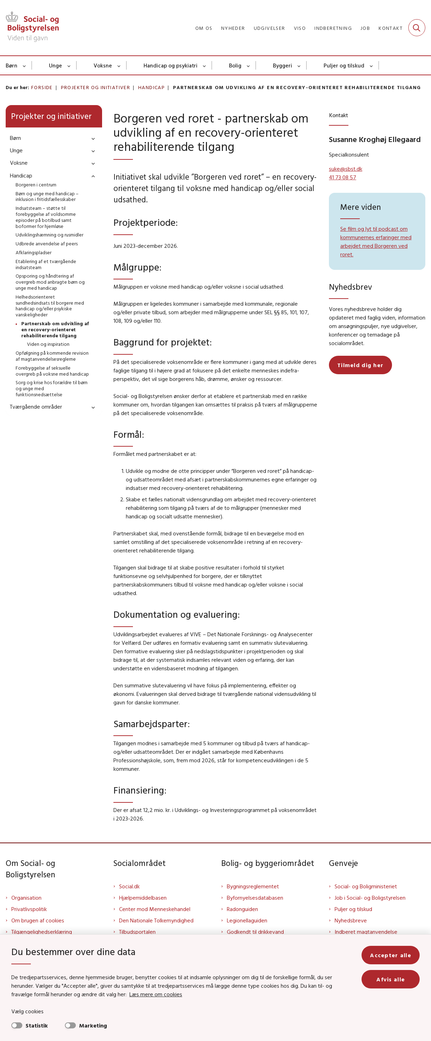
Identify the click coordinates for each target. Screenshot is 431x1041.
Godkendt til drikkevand (255, 931)
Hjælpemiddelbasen (143, 897)
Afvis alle (390, 979)
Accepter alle (390, 955)
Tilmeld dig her (360, 365)
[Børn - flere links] (24, 65)
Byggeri (282, 65)
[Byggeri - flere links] (299, 65)
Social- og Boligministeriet (366, 886)
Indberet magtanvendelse (366, 931)
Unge (55, 65)
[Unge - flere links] (69, 65)
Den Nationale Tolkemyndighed (156, 920)
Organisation (26, 897)
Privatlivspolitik (29, 908)
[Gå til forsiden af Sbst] (29, 27)
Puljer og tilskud (344, 65)
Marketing (93, 1025)
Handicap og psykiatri (170, 65)
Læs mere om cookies (155, 994)
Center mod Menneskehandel (154, 908)
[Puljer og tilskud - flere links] (371, 65)
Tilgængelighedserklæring (41, 931)
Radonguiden (242, 908)
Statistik (37, 1025)
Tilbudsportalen (137, 931)
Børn (11, 65)
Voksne (103, 65)
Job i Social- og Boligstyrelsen (370, 897)
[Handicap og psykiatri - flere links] (204, 65)
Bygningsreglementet (253, 886)
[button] (91, 138)
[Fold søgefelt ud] (416, 27)
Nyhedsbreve (351, 920)
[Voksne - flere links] (119, 65)
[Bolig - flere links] (248, 65)
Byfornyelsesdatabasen (255, 897)
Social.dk (129, 886)
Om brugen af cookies (37, 920)
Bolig (235, 65)
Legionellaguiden (247, 920)
